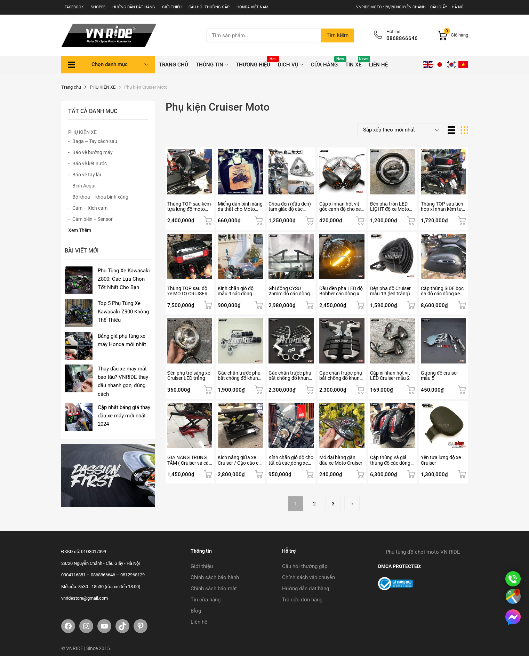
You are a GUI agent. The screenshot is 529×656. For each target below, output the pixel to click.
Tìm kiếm (337, 35)
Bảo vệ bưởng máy (92, 152)
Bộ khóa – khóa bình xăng (100, 197)
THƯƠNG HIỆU (255, 62)
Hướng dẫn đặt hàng (133, 7)
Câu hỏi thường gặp (209, 7)
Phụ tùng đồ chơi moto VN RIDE (423, 552)
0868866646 (402, 38)
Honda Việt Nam (252, 7)
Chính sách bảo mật (214, 588)
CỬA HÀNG (326, 62)
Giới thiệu (172, 7)
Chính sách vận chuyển (308, 577)
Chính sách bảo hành (215, 577)
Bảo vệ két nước (89, 163)
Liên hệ (378, 65)
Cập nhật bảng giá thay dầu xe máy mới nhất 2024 (124, 415)
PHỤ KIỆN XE (102, 87)
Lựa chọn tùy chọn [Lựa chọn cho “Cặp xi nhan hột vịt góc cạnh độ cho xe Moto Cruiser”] (360, 220)
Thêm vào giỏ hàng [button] (208, 220)
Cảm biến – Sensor (92, 219)
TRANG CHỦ (173, 65)
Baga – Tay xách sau (94, 141)
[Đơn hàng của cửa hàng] (399, 130)
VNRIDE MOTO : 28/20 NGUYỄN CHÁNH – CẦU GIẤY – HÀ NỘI (410, 7)
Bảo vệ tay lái (86, 174)
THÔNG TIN (209, 65)
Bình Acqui (83, 186)
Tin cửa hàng (206, 600)
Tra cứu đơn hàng (302, 600)
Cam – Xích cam (89, 208)
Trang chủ (71, 87)
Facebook (74, 7)
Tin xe (355, 62)
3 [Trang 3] (333, 503)
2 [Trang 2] (314, 503)
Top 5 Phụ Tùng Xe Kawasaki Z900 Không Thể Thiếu (123, 311)
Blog (196, 611)
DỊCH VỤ (288, 65)
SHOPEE (98, 7)
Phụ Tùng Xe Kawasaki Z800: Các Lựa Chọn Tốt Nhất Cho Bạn (124, 279)
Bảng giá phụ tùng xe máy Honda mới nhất (122, 340)
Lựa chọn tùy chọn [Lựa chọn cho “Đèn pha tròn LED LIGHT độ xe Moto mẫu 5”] (411, 220)
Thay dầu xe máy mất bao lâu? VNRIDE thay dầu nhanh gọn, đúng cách (123, 381)
